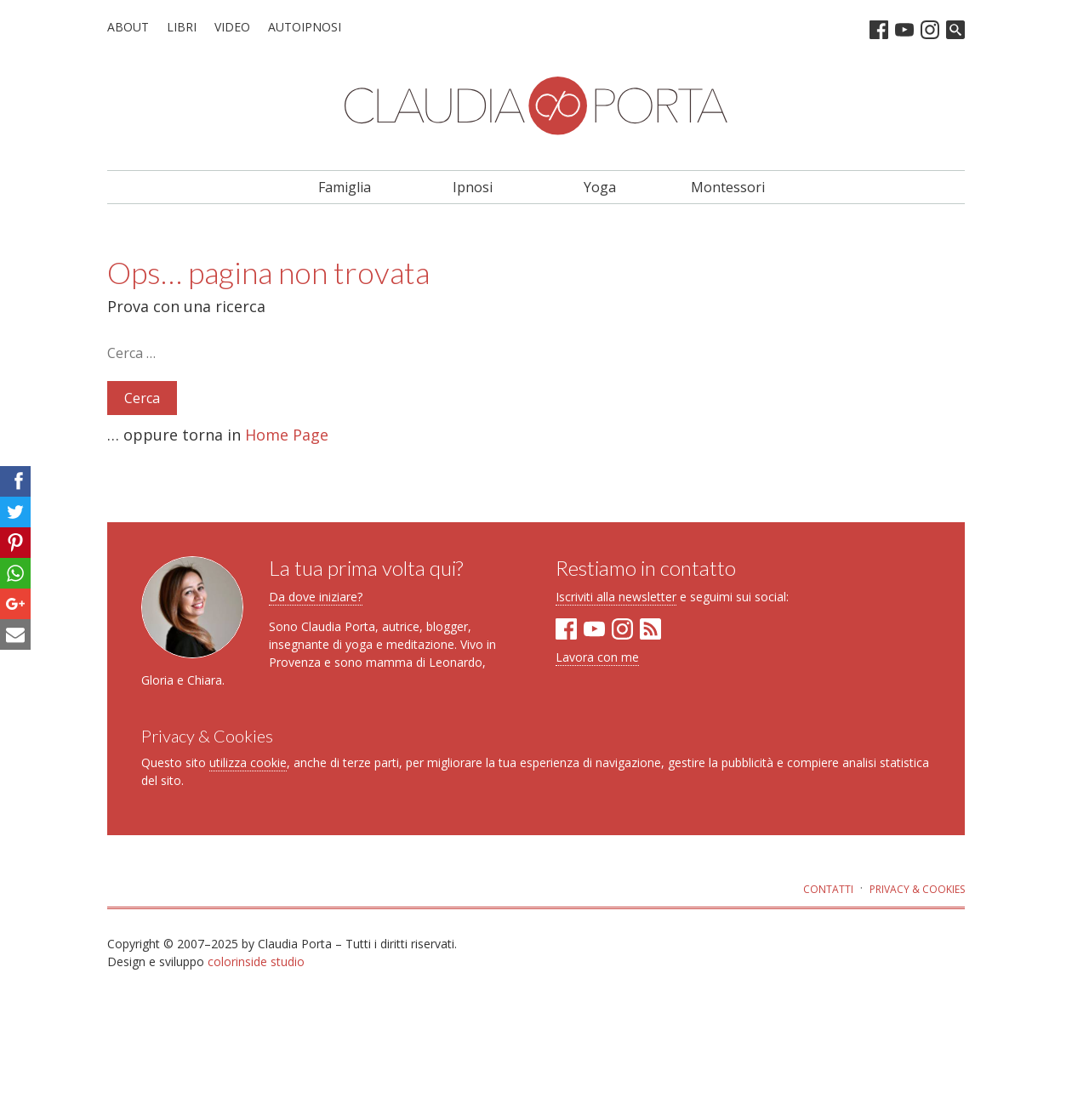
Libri (182, 27)
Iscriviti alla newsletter (616, 597)
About (128, 27)
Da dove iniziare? (315, 597)
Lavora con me (597, 657)
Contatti (828, 889)
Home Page (286, 434)
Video (232, 27)
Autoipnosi (304, 27)
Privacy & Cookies (917, 889)
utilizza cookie (248, 762)
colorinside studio (256, 961)
